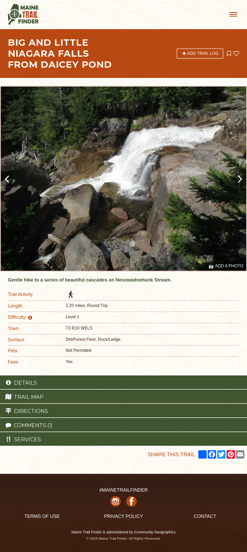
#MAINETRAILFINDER (123, 490)
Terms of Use (42, 516)
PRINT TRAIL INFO (31, 454)
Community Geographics (154, 532)
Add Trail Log (200, 53)
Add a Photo (226, 266)
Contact (205, 516)
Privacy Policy (123, 516)
